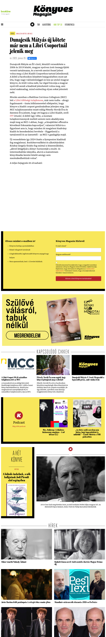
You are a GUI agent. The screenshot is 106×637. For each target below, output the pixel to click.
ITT (12, 116)
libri (28, 34)
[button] (2, 24)
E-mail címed (61, 246)
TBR (39, 24)
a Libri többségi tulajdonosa (28, 100)
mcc (31, 34)
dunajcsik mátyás (21, 34)
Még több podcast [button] (19, 426)
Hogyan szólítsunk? (63, 254)
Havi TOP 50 (59, 24)
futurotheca (70, 24)
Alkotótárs (47, 24)
